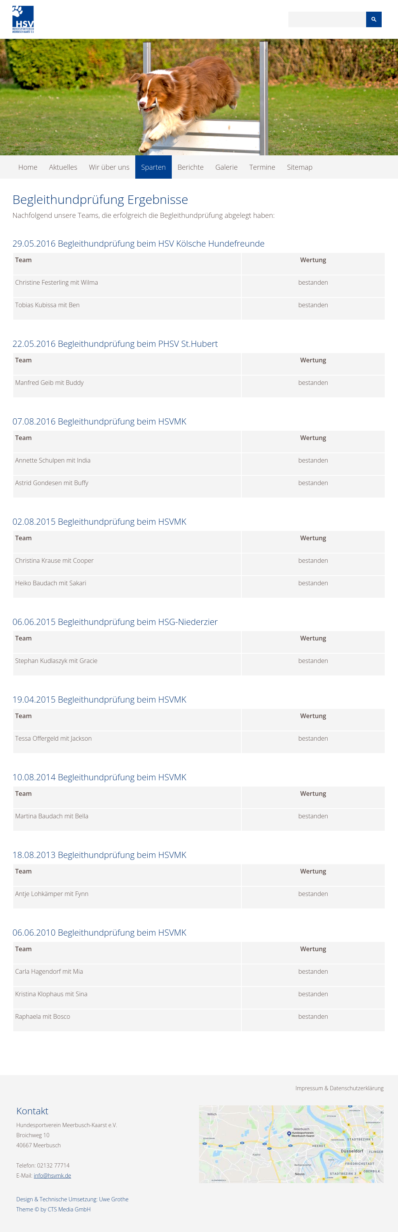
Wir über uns (109, 167)
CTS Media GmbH (69, 1209)
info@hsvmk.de (52, 1175)
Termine (263, 167)
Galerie (226, 167)
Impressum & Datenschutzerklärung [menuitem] (339, 1088)
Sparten (153, 167)
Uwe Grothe (114, 1199)
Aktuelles (63, 167)
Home (27, 167)
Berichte (191, 167)
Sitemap (299, 167)
